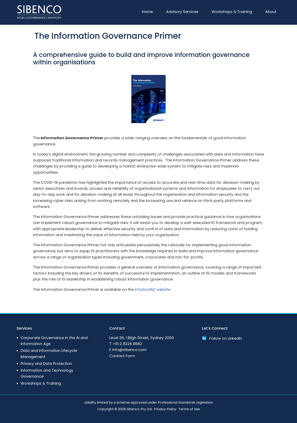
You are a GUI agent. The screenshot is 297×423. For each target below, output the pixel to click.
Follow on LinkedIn (222, 338)
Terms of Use (189, 409)
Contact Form (122, 355)
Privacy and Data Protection (46, 363)
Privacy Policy (165, 409)
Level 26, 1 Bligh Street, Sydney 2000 (141, 337)
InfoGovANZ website (153, 289)
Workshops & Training (41, 383)
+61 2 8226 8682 (127, 343)
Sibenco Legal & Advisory (39, 12)
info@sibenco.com (129, 349)
